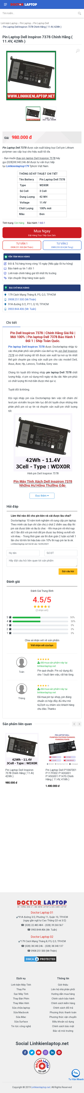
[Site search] (37, 13)
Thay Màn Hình (21, 1003)
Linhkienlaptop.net (40, 1087)
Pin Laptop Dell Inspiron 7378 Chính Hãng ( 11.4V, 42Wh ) (32, 27)
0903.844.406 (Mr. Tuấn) (22, 309)
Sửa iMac (21, 1017)
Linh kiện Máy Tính (21, 984)
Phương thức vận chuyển (63, 1017)
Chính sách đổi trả (63, 1007)
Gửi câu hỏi (68, 571)
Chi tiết (11, 323)
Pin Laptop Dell (41, 23)
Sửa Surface (21, 1021)
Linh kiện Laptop (9, 23)
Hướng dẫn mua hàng (63, 993)
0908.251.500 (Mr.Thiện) (22, 299)
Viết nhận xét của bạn (42, 645)
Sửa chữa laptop (21, 1007)
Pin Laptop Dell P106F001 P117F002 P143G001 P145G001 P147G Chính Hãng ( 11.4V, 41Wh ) (60, 774)
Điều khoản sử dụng (63, 1021)
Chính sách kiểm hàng (63, 1003)
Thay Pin (21, 989)
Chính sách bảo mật (63, 1026)
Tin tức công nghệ (21, 1026)
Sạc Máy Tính (21, 993)
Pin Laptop (25, 23)
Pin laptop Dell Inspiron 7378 (26, 346)
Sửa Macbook (21, 1012)
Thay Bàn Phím (21, 998)
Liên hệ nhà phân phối (63, 989)
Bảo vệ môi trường (63, 1030)
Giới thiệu (63, 984)
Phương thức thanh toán (63, 1012)
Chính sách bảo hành (63, 998)
